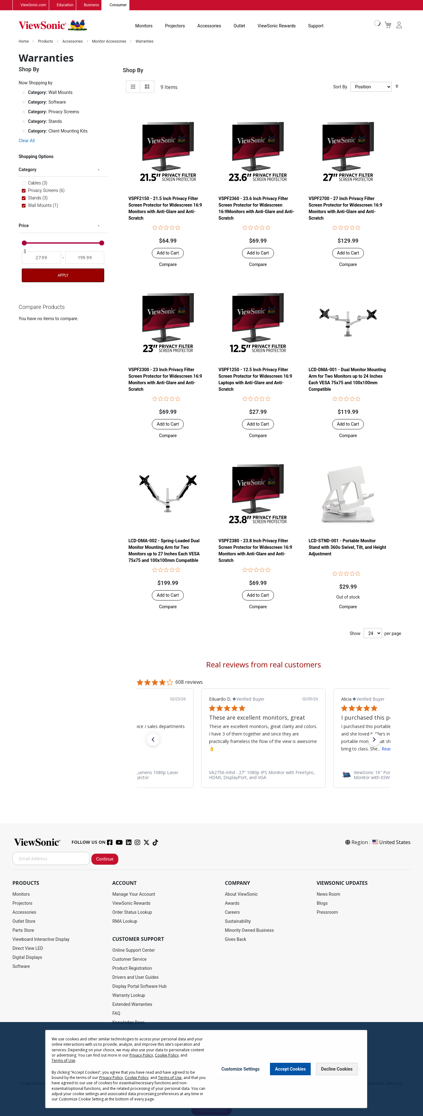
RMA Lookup (124, 921)
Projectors (175, 26)
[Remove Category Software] (24, 102)
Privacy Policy (141, 1055)
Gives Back (235, 939)
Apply (63, 275)
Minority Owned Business (249, 930)
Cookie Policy (167, 1055)
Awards (232, 903)
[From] (41, 258)
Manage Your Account (133, 894)
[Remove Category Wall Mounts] (24, 93)
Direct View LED (27, 948)
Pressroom (327, 912)
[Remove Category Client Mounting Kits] (24, 131)
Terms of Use (63, 1060)
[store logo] (53, 25)
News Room (328, 894)
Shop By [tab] (133, 70)
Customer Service (129, 959)
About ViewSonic (241, 894)
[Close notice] (359, 1069)
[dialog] (211, 1069)
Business (91, 5)
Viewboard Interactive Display (40, 939)
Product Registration (132, 968)
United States (391, 842)
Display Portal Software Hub (139, 986)
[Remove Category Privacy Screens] (24, 112)
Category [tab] (27, 169)
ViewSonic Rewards (276, 26)
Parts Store (23, 930)
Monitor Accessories (109, 42)
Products (46, 42)
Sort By (340, 87)
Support (315, 26)
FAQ (116, 1013)
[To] (85, 258)
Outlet (239, 26)
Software (21, 966)
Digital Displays (27, 957)
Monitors (144, 26)
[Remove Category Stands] (24, 122)
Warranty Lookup (128, 995)
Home (24, 42)
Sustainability (238, 921)
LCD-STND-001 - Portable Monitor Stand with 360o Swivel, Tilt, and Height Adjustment (347, 548)
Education (65, 5)
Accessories (209, 26)
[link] (263, 775)
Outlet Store (23, 921)
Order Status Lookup (132, 912)
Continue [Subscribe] (105, 859)
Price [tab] (24, 225)
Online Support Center (133, 950)
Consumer (118, 5)
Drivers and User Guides (135, 977)
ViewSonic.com (33, 5)
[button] (168, 264)
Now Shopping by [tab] (36, 83)
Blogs (322, 903)
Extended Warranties (132, 1004)
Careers (232, 912)
